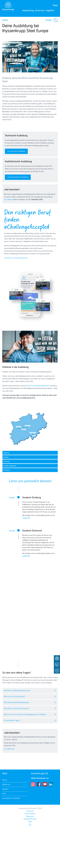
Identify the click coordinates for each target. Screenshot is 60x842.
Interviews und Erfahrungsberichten (38, 385)
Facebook (39, 784)
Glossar (4, 780)
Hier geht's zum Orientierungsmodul (15, 258)
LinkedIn (51, 784)
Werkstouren (6, 784)
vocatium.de (26, 518)
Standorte (5, 789)
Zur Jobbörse (8, 199)
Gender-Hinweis (30, 813)
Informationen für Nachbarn (11, 798)
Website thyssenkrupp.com (40, 778)
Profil (4, 793)
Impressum (30, 811)
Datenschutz (30, 816)
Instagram (33, 784)
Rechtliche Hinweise (30, 819)
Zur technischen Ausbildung (16, 151)
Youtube (45, 784)
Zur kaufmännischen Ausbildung (17, 177)
